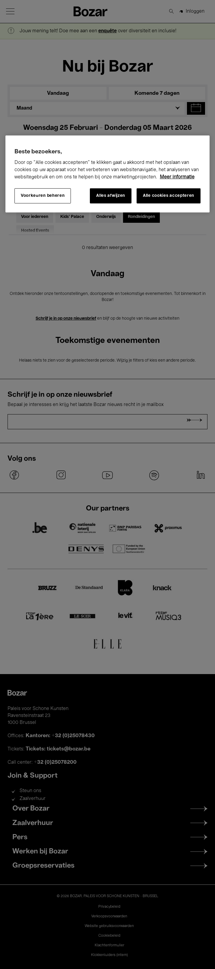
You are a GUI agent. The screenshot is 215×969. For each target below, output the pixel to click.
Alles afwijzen (110, 196)
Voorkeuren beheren (43, 196)
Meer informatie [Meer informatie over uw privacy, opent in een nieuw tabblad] (177, 177)
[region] (107, 173)
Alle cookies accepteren (168, 196)
